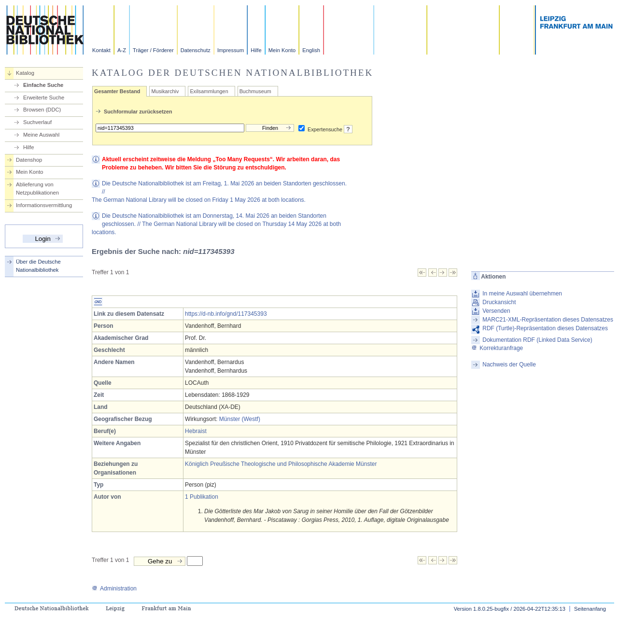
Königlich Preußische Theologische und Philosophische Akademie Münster (281, 464)
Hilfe (256, 50)
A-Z (121, 50)
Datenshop (29, 160)
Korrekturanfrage (497, 348)
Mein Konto (282, 50)
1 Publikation (201, 496)
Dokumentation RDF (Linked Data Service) (537, 340)
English (311, 50)
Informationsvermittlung (44, 205)
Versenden (496, 311)
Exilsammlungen (209, 91)
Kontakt (101, 50)
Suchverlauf (37, 122)
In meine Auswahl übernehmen (522, 293)
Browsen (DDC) (42, 109)
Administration (114, 588)
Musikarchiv (165, 91)
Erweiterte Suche (43, 97)
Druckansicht (499, 302)
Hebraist (196, 431)
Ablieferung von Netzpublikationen (37, 189)
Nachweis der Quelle (509, 364)
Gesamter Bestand (117, 91)
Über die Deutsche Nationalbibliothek (38, 266)
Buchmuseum (255, 91)
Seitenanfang (590, 609)
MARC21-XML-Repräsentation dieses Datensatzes (547, 319)
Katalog (25, 73)
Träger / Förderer (153, 50)
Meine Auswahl (41, 135)
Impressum (230, 50)
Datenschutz (196, 50)
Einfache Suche (43, 85)
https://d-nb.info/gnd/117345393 (226, 313)
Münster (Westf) (239, 419)
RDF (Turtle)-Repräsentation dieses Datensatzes (545, 328)
